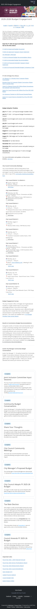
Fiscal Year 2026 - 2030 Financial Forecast (14, 560)
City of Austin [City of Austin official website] (18, 590)
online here (29, 548)
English (5, 25)
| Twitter (14, 596)
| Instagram (27, 596)
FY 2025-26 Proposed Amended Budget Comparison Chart (18, 67)
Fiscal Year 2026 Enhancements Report (13, 566)
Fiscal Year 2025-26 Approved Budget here (14, 493)
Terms (13, 607)
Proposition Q (21, 525)
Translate (30, 14)
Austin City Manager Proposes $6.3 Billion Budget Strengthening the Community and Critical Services (18, 87)
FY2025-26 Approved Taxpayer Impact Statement (16, 52)
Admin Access (19, 607)
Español (10, 25)
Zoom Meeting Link (17, 262)
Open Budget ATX (7, 572)
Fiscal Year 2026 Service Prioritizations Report (15, 563)
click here (9, 159)
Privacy (9, 607)
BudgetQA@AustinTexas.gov (16, 392)
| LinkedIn (20, 596)
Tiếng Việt (22, 25)
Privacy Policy (18, 605)
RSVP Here (11, 187)
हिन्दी (23, 27)
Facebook (8, 596)
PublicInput (10, 605)
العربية (28, 25)
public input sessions (14, 384)
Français (18, 27)
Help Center (27, 607)
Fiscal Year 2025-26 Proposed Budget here (22, 473)
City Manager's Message (9, 54)
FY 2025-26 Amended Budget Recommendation (15, 60)
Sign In (33, 1)
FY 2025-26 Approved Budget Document (13, 49)
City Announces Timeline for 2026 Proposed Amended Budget (17, 94)
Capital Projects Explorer (9, 575)
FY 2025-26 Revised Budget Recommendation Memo (17, 57)
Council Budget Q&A (8, 578)
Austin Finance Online (8, 581)
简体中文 (16, 25)
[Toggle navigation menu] (34, 3)
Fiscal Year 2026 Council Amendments (13, 569)
